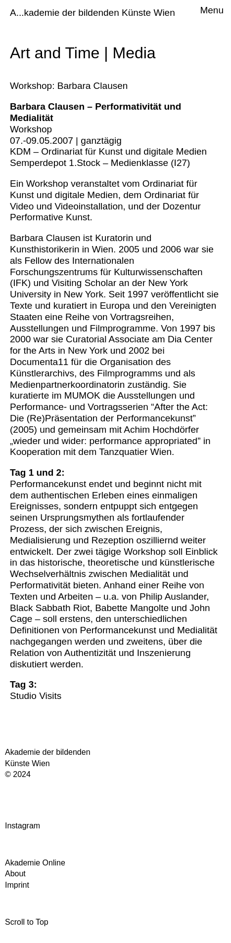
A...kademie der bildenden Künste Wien (92, 12)
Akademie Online (35, 863)
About (15, 873)
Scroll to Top (26, 922)
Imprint (17, 885)
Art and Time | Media (83, 53)
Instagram (22, 825)
